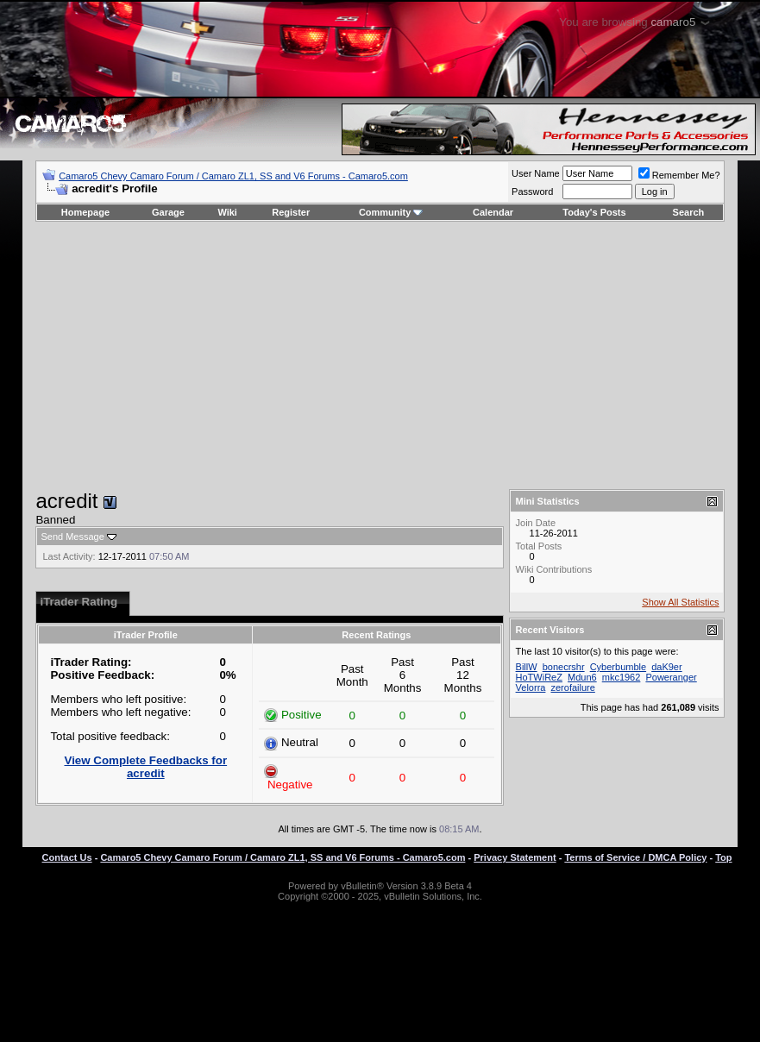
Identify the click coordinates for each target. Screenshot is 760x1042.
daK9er (666, 667)
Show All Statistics (680, 602)
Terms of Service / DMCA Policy (635, 857)
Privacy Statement (515, 857)
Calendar (493, 212)
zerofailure (572, 687)
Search (689, 212)
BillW (526, 667)
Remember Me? (679, 175)
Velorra (531, 687)
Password (532, 191)
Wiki (227, 212)
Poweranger (670, 677)
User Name (536, 173)
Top (723, 857)
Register (291, 212)
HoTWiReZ (539, 677)
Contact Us (67, 857)
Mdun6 (582, 677)
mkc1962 (621, 677)
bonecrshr (564, 667)
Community (391, 212)
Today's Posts (593, 212)
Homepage (85, 212)
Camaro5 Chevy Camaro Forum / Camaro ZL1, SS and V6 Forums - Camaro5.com (233, 176)
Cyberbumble (618, 667)
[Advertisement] (380, 355)
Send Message (72, 536)
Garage (168, 212)
